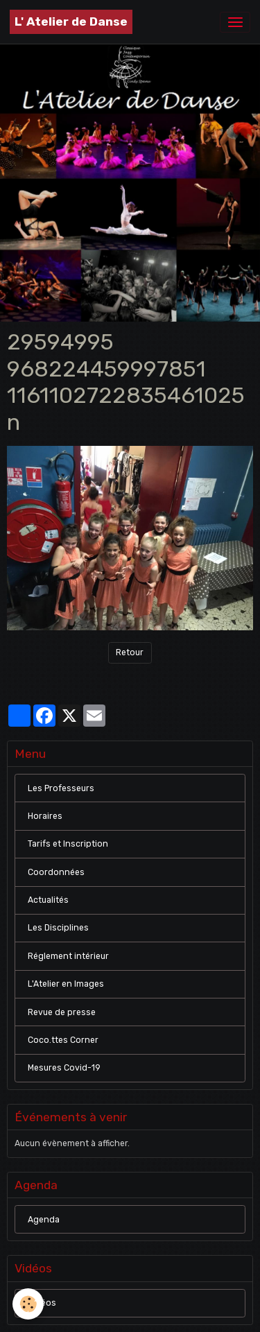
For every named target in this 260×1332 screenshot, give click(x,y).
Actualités (48, 900)
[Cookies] (28, 1304)
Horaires (45, 816)
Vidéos (42, 1303)
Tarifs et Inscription (68, 844)
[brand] (71, 22)
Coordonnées (56, 872)
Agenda (44, 1220)
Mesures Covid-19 (64, 1068)
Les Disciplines (58, 928)
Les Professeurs (61, 788)
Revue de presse (62, 1012)
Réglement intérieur (68, 956)
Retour (130, 652)
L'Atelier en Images (66, 984)
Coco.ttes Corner (63, 1040)
